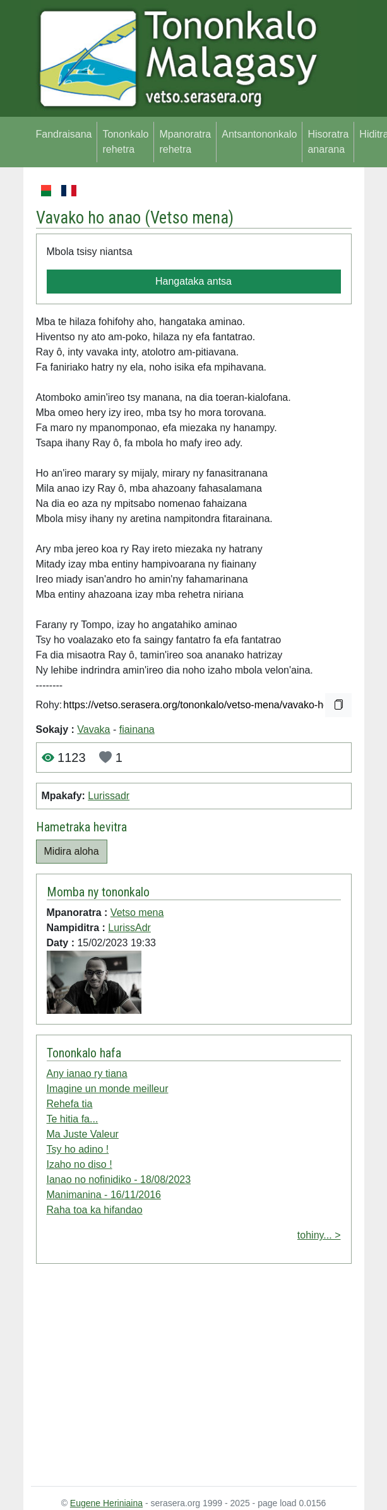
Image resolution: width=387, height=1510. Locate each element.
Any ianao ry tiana (87, 1073)
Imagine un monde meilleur (108, 1088)
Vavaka (93, 729)
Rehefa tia (70, 1103)
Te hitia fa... (72, 1119)
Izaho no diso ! (79, 1164)
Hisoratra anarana (327, 142)
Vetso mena (189, 218)
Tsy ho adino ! (78, 1149)
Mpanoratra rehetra (185, 142)
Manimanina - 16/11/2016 (104, 1194)
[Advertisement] (194, 1377)
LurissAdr (129, 927)
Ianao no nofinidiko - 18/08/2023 (119, 1179)
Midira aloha (71, 851)
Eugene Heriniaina (106, 1503)
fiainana (137, 729)
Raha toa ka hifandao (95, 1209)
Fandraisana (64, 134)
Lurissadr (108, 795)
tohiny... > (319, 1235)
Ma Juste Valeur (83, 1134)
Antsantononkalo (259, 134)
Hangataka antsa (193, 281)
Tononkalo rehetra (125, 142)
